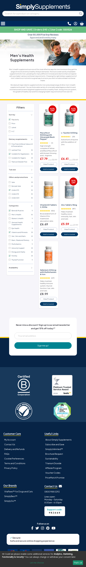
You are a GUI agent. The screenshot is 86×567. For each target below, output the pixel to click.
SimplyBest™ (10, 496)
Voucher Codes (52, 472)
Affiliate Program (53, 468)
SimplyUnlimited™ (54, 449)
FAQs (6, 454)
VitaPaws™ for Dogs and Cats (18, 491)
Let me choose (37, 562)
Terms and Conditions (14, 463)
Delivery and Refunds (14, 449)
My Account (10, 439)
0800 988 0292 (52, 492)
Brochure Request (54, 454)
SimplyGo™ (10, 501)
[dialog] (43, 559)
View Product (48, 164)
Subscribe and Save (54, 444)
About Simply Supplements (58, 439)
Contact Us (9, 444)
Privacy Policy (11, 468)
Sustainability (51, 458)
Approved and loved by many (43, 36)
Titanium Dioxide (53, 463)
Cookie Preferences (14, 458)
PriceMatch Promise (54, 477)
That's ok (78, 562)
